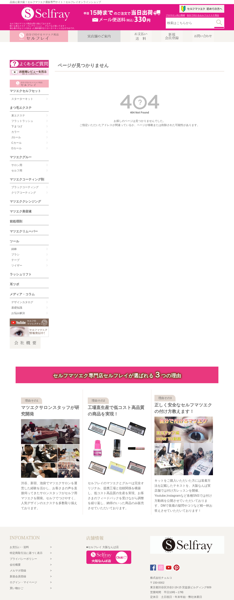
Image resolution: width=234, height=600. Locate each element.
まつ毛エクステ (21, 107)
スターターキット (22, 98)
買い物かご (16, 588)
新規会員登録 (18, 576)
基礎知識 (16, 307)
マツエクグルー (21, 157)
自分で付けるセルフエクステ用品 (203, 15)
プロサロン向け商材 (175, 15)
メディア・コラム (22, 294)
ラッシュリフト (21, 274)
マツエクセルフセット (25, 91)
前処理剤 (16, 221)
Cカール (16, 142)
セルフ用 (16, 170)
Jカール (16, 137)
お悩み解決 (18, 313)
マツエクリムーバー (24, 231)
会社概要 (15, 564)
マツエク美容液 (21, 211)
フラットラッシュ (22, 120)
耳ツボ (14, 284)
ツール (14, 241)
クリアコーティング (23, 192)
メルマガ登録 (18, 570)
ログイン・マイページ (23, 582)
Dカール (16, 148)
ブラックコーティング (25, 187)
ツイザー (16, 265)
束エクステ (18, 115)
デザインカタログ (22, 302)
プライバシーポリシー (23, 558)
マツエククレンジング (25, 201)
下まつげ (16, 126)
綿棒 (14, 249)
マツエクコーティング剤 (27, 179)
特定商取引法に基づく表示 (26, 552)
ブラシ (15, 254)
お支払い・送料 (19, 547)
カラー (15, 131)
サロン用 (16, 165)
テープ (15, 260)
